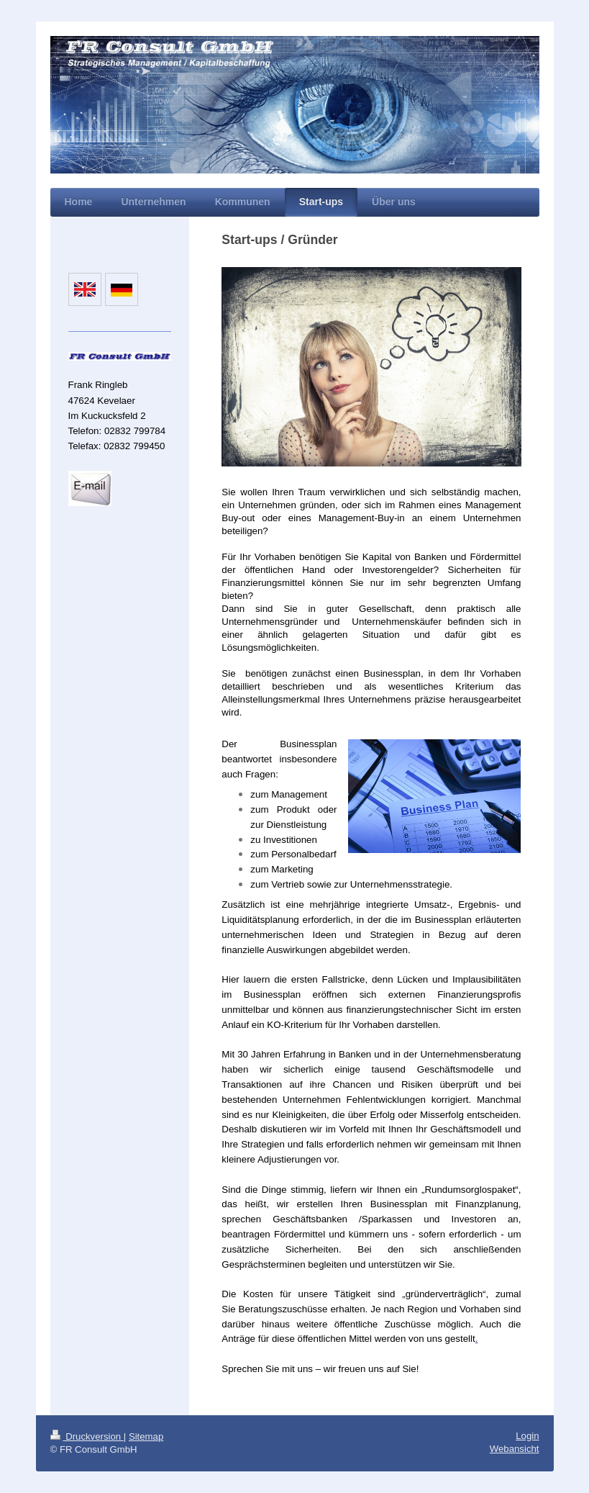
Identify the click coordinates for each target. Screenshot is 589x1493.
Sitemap (146, 1436)
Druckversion (87, 1436)
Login (527, 1435)
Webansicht (514, 1448)
